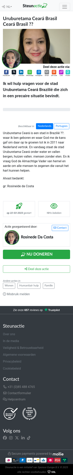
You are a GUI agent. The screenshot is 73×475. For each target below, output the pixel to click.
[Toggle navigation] (64, 7)
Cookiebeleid (12, 368)
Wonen (9, 285)
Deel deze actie (37, 269)
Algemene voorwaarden (19, 354)
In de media (11, 341)
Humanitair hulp (29, 285)
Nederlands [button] (44, 126)
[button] (6, 73)
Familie (49, 285)
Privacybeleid (12, 361)
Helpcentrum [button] (14, 399)
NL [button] (8, 6)
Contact (60, 227)
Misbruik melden (16, 294)
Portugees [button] (62, 126)
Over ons (9, 334)
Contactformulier (17, 393)
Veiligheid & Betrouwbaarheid (23, 348)
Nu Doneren (36, 254)
